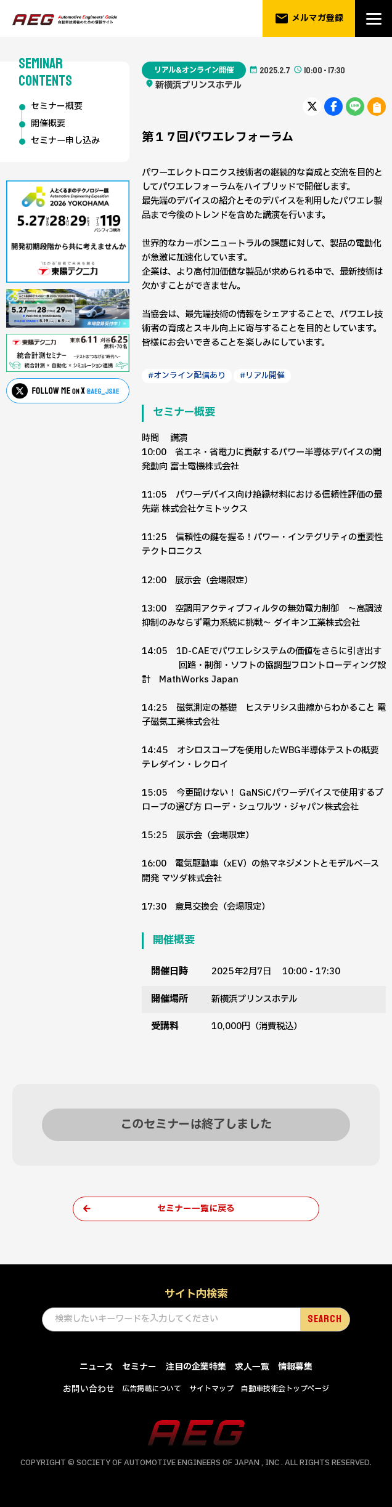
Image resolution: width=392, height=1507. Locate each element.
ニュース (96, 1367)
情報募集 (295, 1367)
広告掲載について (151, 1390)
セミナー (139, 1367)
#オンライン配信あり (187, 376)
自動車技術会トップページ (285, 1390)
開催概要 (48, 124)
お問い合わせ (89, 1390)
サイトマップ (211, 1390)
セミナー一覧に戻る (196, 1209)
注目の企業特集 (196, 1367)
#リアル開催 (263, 376)
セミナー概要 (57, 107)
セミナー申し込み (65, 142)
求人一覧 (252, 1367)
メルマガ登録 (309, 18)
